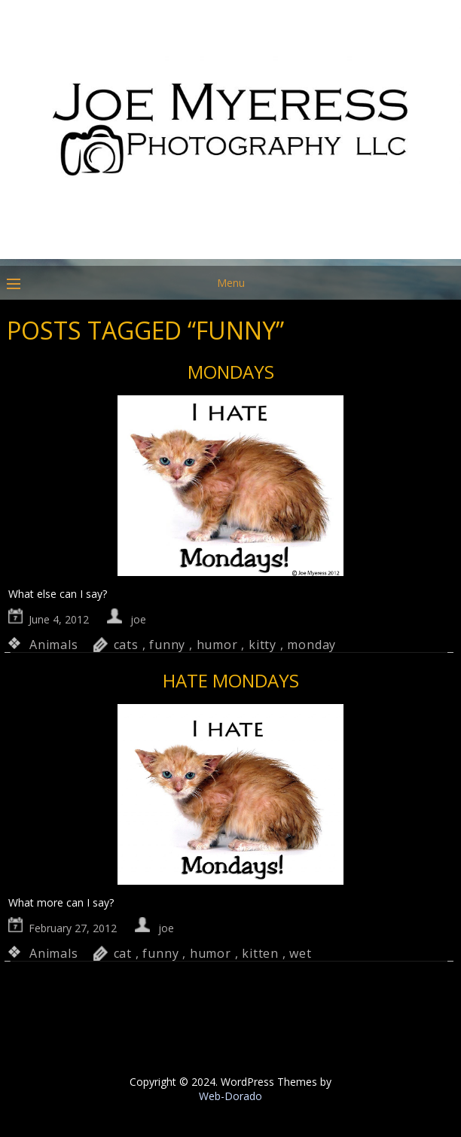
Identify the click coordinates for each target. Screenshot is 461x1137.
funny (167, 644)
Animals (53, 644)
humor (217, 644)
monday (311, 644)
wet (300, 953)
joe (138, 619)
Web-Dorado (230, 1096)
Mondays (231, 371)
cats (126, 644)
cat (123, 953)
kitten (260, 953)
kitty (262, 644)
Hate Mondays (231, 680)
